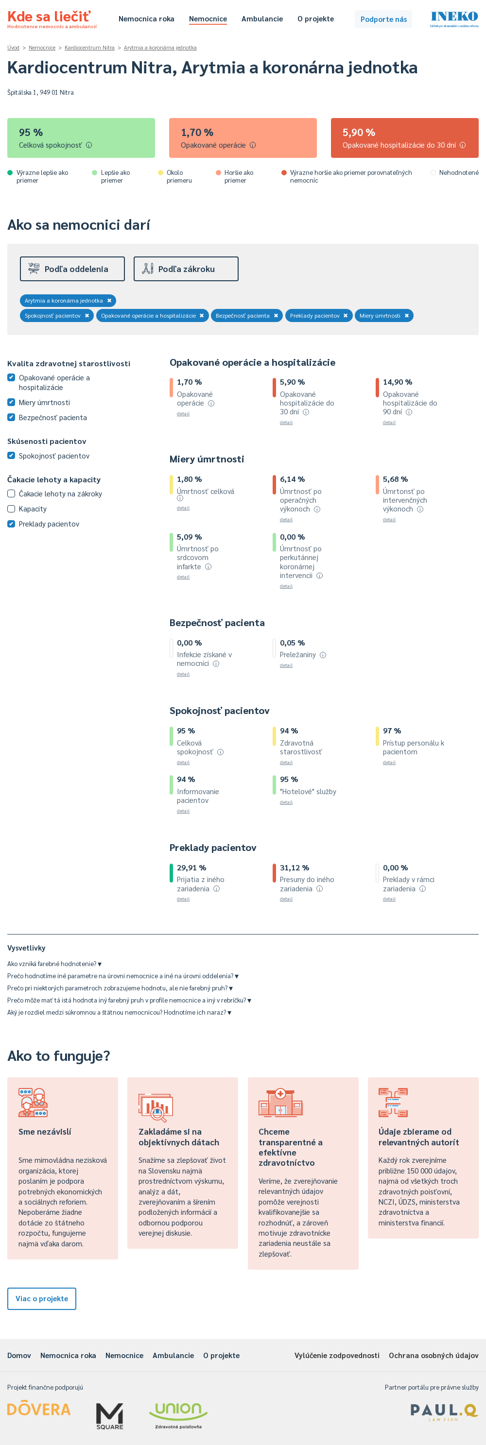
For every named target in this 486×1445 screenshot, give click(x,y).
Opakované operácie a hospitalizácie (153, 315)
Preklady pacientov (319, 315)
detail (183, 413)
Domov (19, 1355)
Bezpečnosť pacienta (247, 315)
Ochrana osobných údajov (434, 1355)
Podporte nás (384, 18)
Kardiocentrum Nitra (90, 47)
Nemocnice (208, 18)
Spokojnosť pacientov (57, 315)
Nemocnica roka (146, 18)
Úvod (13, 47)
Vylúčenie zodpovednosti (337, 1355)
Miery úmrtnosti (384, 315)
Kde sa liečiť (52, 17)
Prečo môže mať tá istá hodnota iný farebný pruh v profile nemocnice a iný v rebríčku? (129, 1000)
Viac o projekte (42, 1298)
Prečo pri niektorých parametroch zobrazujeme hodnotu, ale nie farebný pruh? (120, 988)
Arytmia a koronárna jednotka (160, 47)
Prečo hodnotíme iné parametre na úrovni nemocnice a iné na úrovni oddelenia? (123, 975)
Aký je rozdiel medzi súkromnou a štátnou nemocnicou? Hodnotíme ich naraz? (119, 1012)
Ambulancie (262, 18)
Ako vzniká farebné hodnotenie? (54, 963)
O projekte (315, 18)
